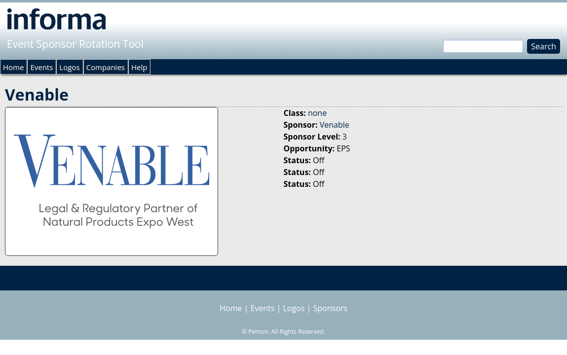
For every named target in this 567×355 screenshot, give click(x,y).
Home (13, 67)
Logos (69, 67)
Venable (334, 124)
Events (41, 67)
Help (139, 67)
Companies (105, 67)
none (317, 112)
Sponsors (330, 308)
